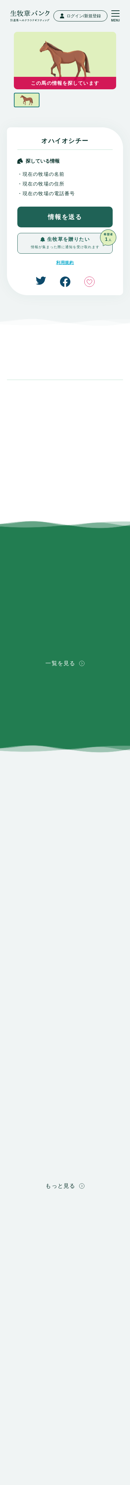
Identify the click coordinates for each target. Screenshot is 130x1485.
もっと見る (64, 1186)
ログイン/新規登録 (80, 15)
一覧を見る (64, 663)
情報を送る (65, 217)
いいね (89, 282)
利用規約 (65, 262)
